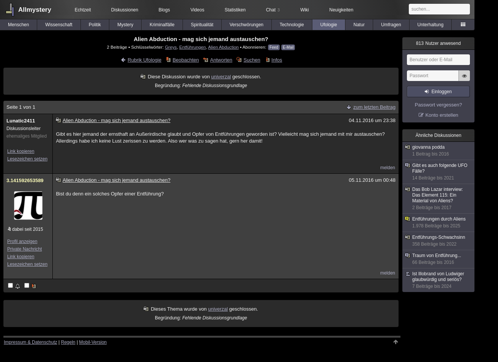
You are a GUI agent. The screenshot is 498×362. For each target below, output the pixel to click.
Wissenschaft (58, 24)
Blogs (164, 10)
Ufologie (328, 24)
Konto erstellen (442, 115)
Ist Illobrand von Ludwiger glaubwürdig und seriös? (439, 280)
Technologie (292, 24)
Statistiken (235, 10)
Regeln (68, 342)
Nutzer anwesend (438, 43)
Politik (95, 24)
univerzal (221, 76)
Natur (358, 24)
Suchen (252, 60)
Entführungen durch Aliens (439, 222)
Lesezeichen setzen (27, 159)
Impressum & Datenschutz (30, 342)
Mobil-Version (93, 342)
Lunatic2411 (20, 121)
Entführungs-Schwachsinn (439, 241)
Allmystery (34, 9)
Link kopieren (20, 151)
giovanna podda (439, 150)
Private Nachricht (24, 249)
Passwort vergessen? (438, 105)
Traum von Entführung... (439, 259)
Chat (273, 10)
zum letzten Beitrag (374, 107)
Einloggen (442, 91)
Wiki (304, 10)
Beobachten (186, 60)
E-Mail (288, 47)
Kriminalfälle (162, 24)
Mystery (125, 24)
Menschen (18, 24)
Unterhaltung (431, 24)
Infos (276, 60)
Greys (171, 46)
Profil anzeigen (22, 241)
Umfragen (391, 24)
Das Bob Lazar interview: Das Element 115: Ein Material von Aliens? (439, 199)
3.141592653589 (25, 180)
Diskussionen (124, 10)
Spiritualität (202, 24)
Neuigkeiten (341, 10)
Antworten (221, 60)
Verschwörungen (246, 24)
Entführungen (192, 46)
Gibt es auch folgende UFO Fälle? (439, 172)
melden (387, 167)
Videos (197, 10)
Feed (273, 47)
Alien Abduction (223, 46)
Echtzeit (83, 10)
